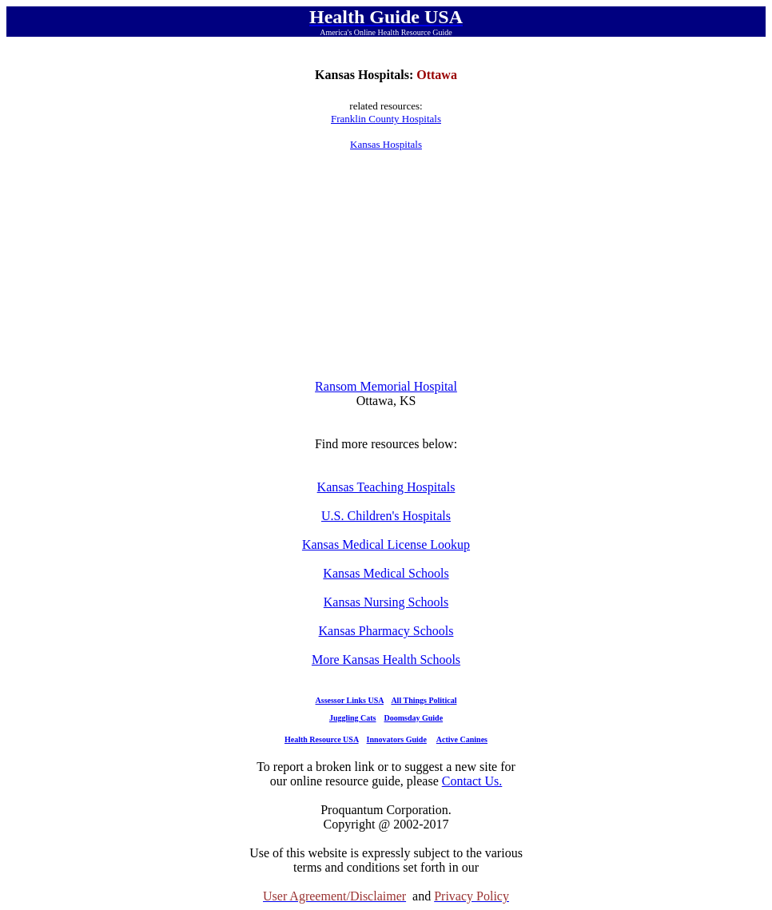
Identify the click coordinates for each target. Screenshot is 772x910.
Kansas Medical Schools (385, 573)
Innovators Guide (397, 739)
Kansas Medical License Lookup (386, 544)
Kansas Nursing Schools (386, 602)
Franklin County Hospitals (386, 119)
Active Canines (461, 739)
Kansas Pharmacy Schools (386, 631)
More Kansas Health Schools (386, 659)
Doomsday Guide (414, 717)
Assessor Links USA (350, 700)
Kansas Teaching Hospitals (386, 487)
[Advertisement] (386, 265)
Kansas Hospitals (386, 144)
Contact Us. (472, 781)
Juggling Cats (352, 717)
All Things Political (423, 700)
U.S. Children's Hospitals (386, 516)
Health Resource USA (322, 739)
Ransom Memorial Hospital (386, 386)
